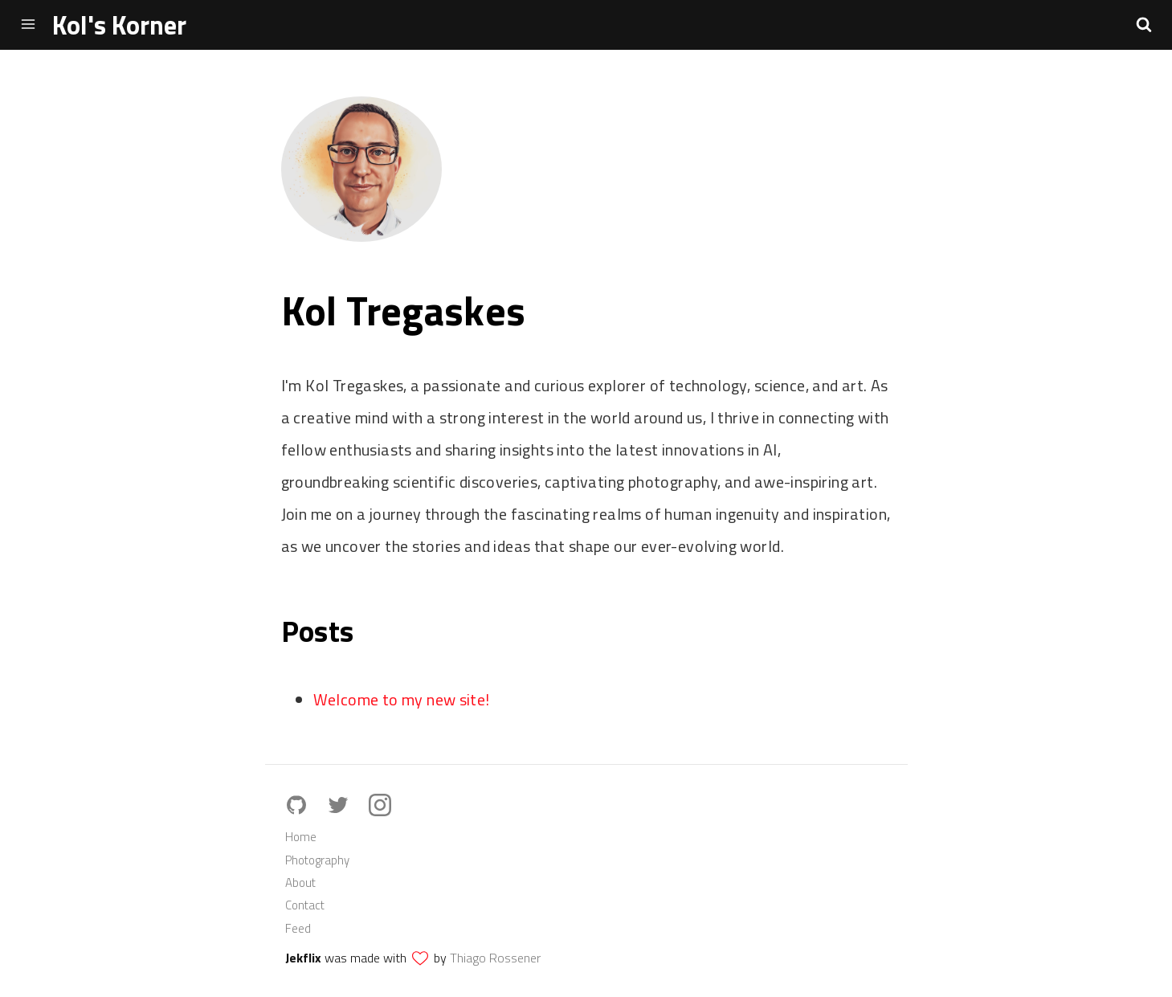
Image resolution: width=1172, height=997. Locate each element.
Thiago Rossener (495, 957)
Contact (305, 905)
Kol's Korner (119, 25)
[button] (1144, 24)
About (300, 882)
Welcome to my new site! (401, 699)
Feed (298, 928)
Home (300, 837)
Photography (317, 860)
